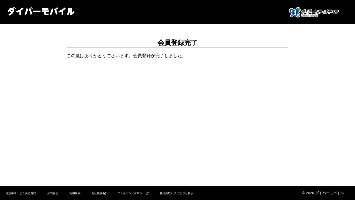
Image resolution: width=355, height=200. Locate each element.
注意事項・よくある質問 (21, 193)
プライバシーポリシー (131, 193)
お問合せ (52, 193)
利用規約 (74, 193)
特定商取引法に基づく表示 (176, 193)
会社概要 (97, 193)
